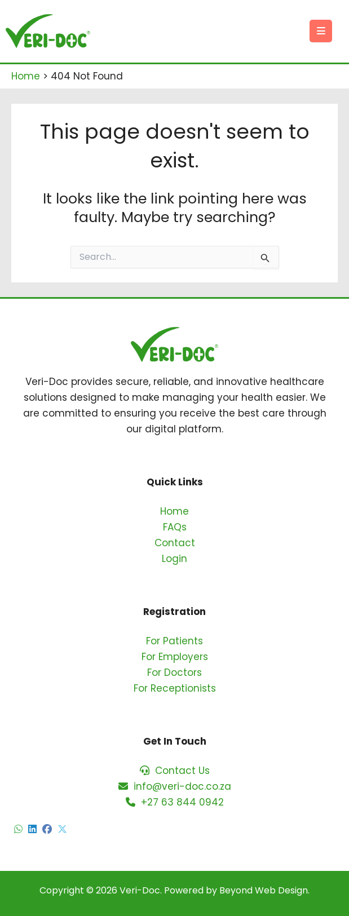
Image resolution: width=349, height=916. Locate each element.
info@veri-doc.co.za (174, 786)
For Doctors (174, 672)
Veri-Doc (140, 890)
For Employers (175, 656)
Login (174, 558)
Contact (174, 543)
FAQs (175, 527)
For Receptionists (175, 688)
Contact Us (175, 770)
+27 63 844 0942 (175, 802)
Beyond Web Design (263, 890)
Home (174, 511)
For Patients (174, 641)
